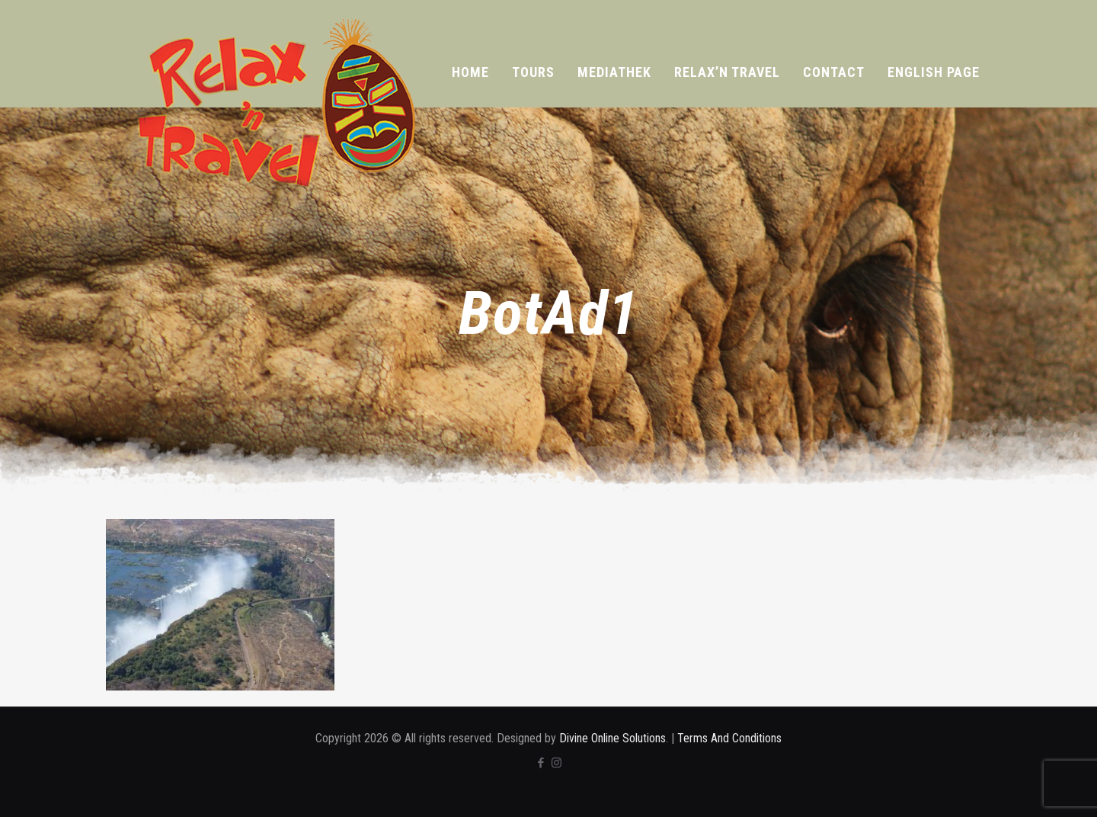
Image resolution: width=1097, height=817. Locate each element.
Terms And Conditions (729, 738)
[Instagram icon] (556, 763)
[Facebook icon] (540, 763)
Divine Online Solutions (612, 738)
